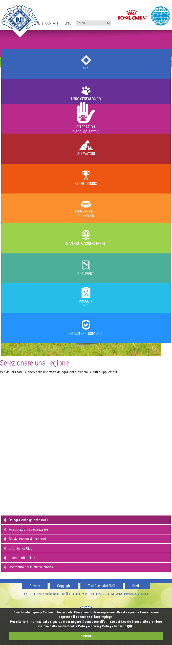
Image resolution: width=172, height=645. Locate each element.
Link (67, 23)
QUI (129, 626)
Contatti (52, 23)
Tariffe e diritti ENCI (101, 586)
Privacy (35, 586)
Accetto (86, 636)
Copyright (64, 586)
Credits (137, 586)
